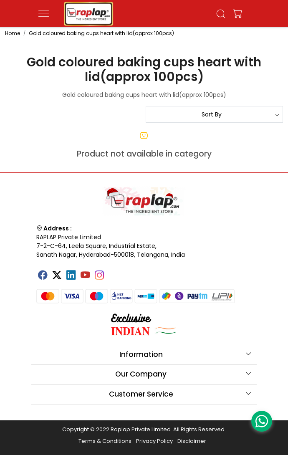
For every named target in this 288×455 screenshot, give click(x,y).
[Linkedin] (71, 276)
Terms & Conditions (104, 441)
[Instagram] (99, 276)
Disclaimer (191, 441)
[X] (57, 276)
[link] (221, 13)
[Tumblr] (113, 272)
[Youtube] (85, 276)
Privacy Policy (154, 441)
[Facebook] (42, 276)
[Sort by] (214, 114)
